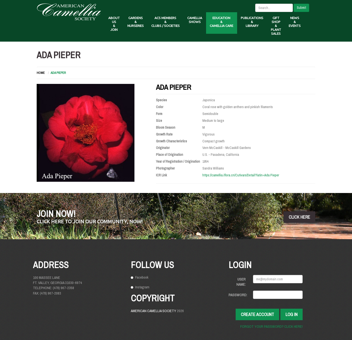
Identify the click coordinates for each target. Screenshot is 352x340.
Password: (238, 294)
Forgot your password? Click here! (271, 326)
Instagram (142, 287)
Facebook (141, 277)
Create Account (257, 314)
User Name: (241, 282)
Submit (301, 7)
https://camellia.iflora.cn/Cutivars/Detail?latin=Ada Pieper (240, 175)
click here (299, 217)
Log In (291, 314)
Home (41, 73)
